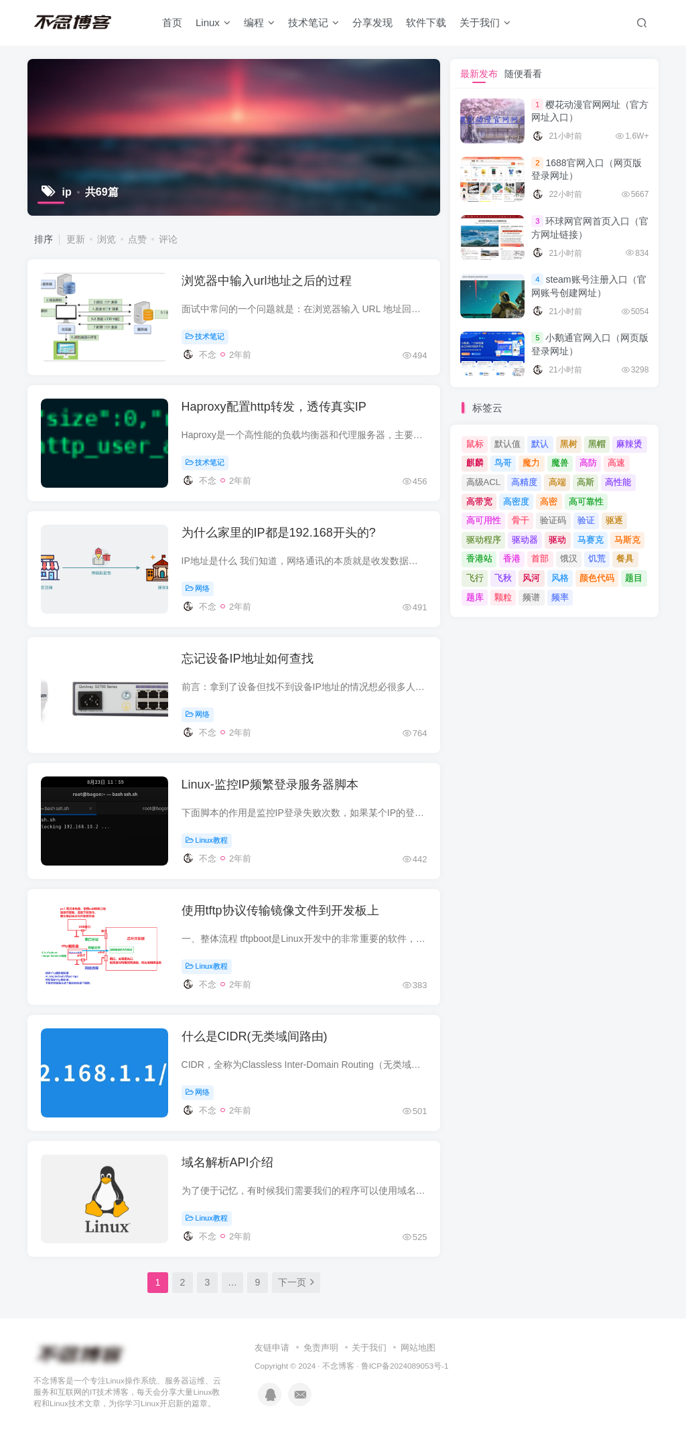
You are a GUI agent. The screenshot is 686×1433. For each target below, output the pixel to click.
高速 (616, 463)
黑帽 (597, 444)
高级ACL (483, 482)
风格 (560, 578)
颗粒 (503, 597)
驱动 (557, 540)
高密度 (516, 501)
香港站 (479, 558)
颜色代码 (596, 578)
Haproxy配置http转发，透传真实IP (274, 406)
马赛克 (590, 540)
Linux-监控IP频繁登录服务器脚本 (270, 784)
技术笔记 (313, 22)
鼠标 (475, 444)
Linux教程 (207, 840)
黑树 (568, 444)
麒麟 (475, 463)
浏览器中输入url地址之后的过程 (267, 280)
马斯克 (627, 540)
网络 (198, 588)
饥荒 (597, 558)
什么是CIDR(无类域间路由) (255, 1036)
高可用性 (483, 520)
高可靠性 (586, 501)
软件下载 (426, 22)
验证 (586, 520)
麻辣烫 (629, 444)
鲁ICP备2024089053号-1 (405, 1365)
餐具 (625, 558)
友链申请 (272, 1348)
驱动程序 (483, 540)
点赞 (137, 239)
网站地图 (418, 1348)
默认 (540, 444)
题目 (633, 578)
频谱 (531, 597)
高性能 (618, 482)
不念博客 (338, 1365)
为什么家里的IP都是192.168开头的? (279, 532)
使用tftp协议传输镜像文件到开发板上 (280, 910)
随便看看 (523, 73)
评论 (168, 239)
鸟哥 (503, 463)
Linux (213, 22)
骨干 (520, 520)
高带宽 (479, 501)
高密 (548, 501)
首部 (540, 558)
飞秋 (503, 578)
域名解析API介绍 (227, 1162)
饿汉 (568, 558)
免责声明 (320, 1348)
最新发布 (479, 73)
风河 (531, 578)
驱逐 (614, 520)
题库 (475, 597)
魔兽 (560, 463)
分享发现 (372, 22)
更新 (75, 239)
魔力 (531, 463)
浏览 (106, 239)
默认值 (507, 444)
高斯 (585, 482)
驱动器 (525, 540)
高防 (588, 463)
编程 (259, 22)
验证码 (553, 520)
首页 (172, 22)
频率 (560, 597)
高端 (557, 482)
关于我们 (485, 22)
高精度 (524, 482)
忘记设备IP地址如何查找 (248, 658)
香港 (512, 558)
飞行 (475, 578)
